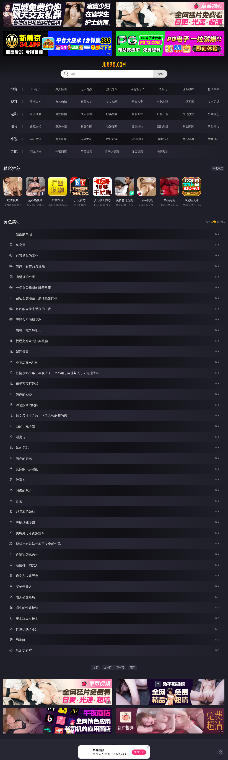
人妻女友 (86, 139)
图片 (14, 126)
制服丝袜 (137, 114)
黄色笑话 (188, 139)
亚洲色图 (61, 126)
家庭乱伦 (61, 139)
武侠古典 (112, 139)
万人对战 (86, 89)
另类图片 (213, 126)
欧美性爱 (112, 114)
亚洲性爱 (35, 114)
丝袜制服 (163, 102)
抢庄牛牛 (213, 89)
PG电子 (35, 89)
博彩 (14, 89)
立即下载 (139, 752)
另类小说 (163, 139)
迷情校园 (137, 139)
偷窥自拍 (35, 126)
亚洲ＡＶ (35, 102)
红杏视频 (137, 151)
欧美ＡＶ (86, 102)
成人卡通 (86, 114)
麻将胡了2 (137, 89)
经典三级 (163, 114)
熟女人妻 (137, 102)
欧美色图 (86, 126)
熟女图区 (188, 126)
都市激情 (35, 139)
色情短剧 (163, 151)
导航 (14, 151)
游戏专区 (112, 89)
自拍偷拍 (61, 102)
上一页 (108, 667)
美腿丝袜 (137, 126)
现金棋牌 (188, 89)
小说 (14, 138)
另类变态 (213, 114)
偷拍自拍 (61, 114)
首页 (95, 667)
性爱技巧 (213, 139)
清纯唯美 (163, 126)
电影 (14, 114)
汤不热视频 (112, 151)
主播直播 (188, 102)
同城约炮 (35, 151)
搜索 (160, 74)
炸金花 (163, 89)
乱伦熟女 (188, 114)
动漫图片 (112, 126)
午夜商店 (61, 151)
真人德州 (61, 89)
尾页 (132, 667)
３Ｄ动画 (112, 102)
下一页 (120, 667)
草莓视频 (86, 151)
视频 (14, 101)
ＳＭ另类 (213, 102)
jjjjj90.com (114, 64)
